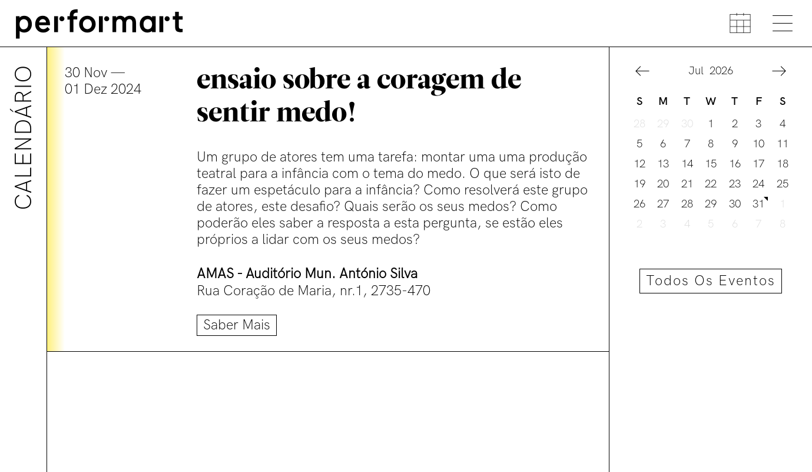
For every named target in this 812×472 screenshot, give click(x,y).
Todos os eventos (710, 281)
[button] (642, 73)
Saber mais (236, 325)
